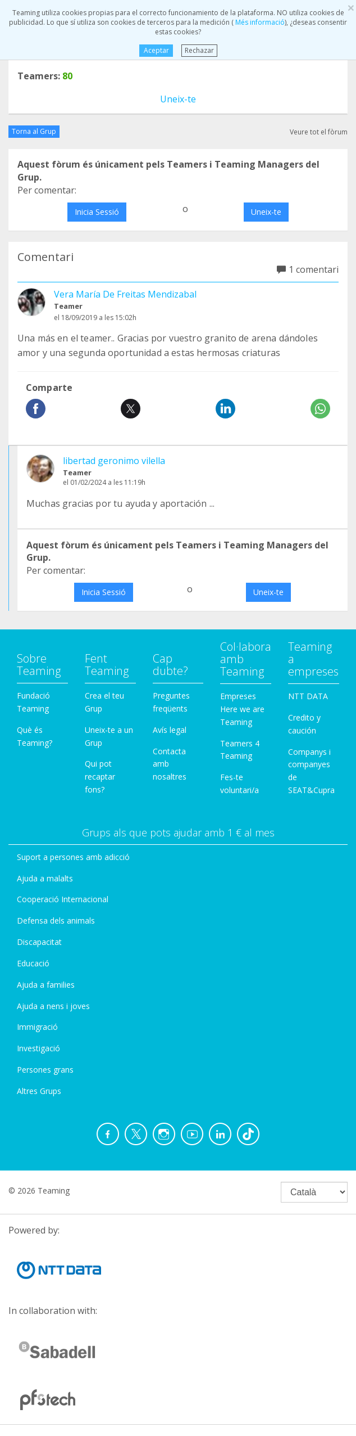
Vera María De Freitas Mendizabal (125, 294)
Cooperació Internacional (62, 899)
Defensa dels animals (56, 920)
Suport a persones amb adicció (73, 857)
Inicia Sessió (97, 211)
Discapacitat (39, 942)
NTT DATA (308, 696)
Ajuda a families (46, 984)
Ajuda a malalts (45, 878)
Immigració (37, 1026)
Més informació (259, 22)
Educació (33, 963)
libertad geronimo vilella (114, 460)
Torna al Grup (34, 131)
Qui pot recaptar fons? (100, 776)
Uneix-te (178, 99)
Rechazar (199, 50)
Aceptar (155, 50)
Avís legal (169, 729)
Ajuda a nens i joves (53, 1006)
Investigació (38, 1048)
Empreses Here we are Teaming (242, 709)
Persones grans (45, 1069)
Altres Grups (39, 1091)
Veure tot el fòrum (319, 132)
